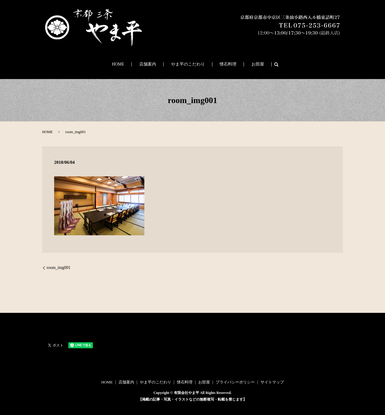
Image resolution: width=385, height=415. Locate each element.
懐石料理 (221, 64)
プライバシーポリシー (235, 382)
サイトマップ (272, 382)
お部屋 (245, 64)
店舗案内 (154, 64)
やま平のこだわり (188, 64)
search (259, 64)
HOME (131, 64)
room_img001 (58, 267)
